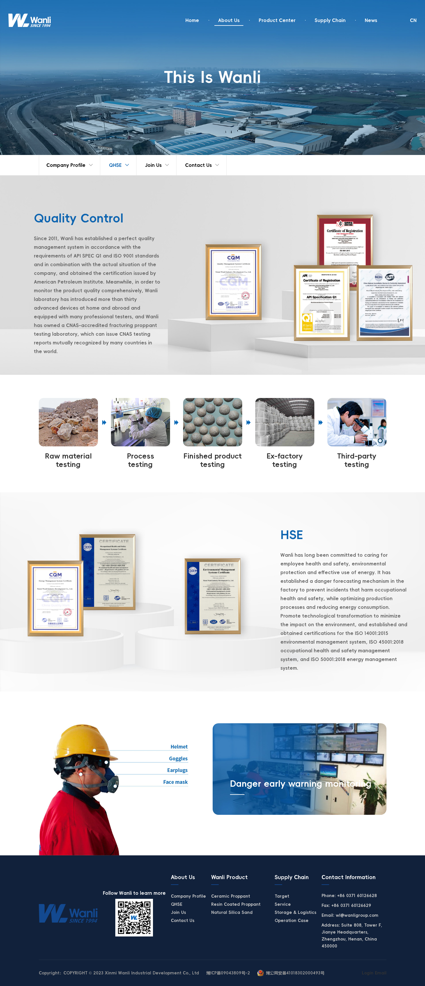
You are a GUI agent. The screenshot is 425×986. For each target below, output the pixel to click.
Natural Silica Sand (232, 912)
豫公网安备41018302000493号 (295, 973)
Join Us (153, 165)
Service (283, 904)
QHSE (115, 165)
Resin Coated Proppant (235, 904)
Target (282, 896)
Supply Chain (330, 20)
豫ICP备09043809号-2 (228, 973)
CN (413, 20)
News (371, 20)
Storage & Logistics (295, 912)
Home (192, 20)
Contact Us (198, 165)
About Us (229, 20)
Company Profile (65, 165)
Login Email (374, 973)
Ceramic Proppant (230, 896)
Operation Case (292, 921)
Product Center (277, 20)
